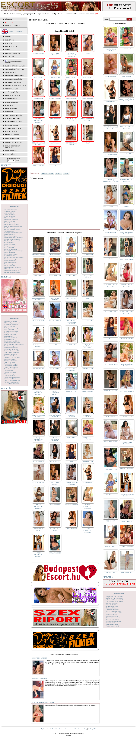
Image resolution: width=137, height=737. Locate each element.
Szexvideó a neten (39, 658)
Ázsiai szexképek (9, 216)
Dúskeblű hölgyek (13, 82)
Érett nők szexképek (10, 236)
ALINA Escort (55, 143)
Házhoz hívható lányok (15, 66)
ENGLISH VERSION (15, 31)
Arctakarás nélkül (13, 115)
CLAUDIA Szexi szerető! (71, 143)
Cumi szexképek (9, 231)
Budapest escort (12, 138)
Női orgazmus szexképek (11, 328)
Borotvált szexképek (10, 223)
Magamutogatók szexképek (12, 267)
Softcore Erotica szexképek (12, 351)
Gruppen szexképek (10, 246)
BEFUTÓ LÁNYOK (11, 46)
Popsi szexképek (9, 339)
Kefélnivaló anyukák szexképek (14, 257)
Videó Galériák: (119, 593)
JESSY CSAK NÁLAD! (71, 119)
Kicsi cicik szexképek (11, 259)
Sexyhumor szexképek (11, 349)
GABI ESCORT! (55, 119)
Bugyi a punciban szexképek (13, 226)
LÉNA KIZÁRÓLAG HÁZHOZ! (87, 119)
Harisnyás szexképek (10, 249)
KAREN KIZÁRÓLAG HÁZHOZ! (38, 554)
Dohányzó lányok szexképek (13, 232)
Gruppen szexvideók (112, 606)
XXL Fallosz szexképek (11, 383)
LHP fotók (9, 112)
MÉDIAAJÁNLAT (11, 154)
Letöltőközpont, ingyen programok (22, 14)
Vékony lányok (11, 89)
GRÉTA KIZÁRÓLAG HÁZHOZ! (87, 346)
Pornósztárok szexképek (11, 341)
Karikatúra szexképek (11, 254)
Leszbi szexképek (9, 265)
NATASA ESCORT (71, 275)
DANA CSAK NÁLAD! (87, 416)
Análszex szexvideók (112, 603)
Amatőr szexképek (10, 211)
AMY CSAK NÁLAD (55, 54)
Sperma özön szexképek (11, 352)
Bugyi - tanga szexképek (11, 224)
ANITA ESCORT (88, 98)
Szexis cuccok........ (39, 678)
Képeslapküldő (71, 14)
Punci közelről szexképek (12, 342)
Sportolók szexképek (10, 354)
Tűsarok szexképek (10, 379)
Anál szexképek (9, 213)
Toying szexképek (9, 375)
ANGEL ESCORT (38, 53)
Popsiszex (9, 105)
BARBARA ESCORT (38, 255)
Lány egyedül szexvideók (113, 611)
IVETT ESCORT (88, 461)
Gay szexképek (9, 242)
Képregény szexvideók (112, 609)
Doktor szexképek (9, 234)
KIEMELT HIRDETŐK (12, 53)
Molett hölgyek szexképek (12, 323)
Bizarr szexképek (9, 221)
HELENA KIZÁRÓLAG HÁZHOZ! (71, 54)
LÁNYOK (8, 36)
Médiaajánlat (92, 729)
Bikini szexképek (9, 218)
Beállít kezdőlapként (58, 729)
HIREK (58, 173)
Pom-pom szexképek (10, 337)
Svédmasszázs (11, 131)
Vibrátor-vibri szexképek (11, 382)
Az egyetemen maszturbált (44, 702)
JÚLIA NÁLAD (55, 461)
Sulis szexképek (9, 356)
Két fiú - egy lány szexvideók (114, 598)
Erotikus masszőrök (13, 79)
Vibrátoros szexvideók (112, 626)
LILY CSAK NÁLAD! (55, 298)
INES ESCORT (55, 255)
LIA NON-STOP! (87, 368)
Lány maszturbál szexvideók (114, 613)
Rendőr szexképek (9, 346)
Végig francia (11, 108)
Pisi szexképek (8, 336)
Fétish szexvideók (111, 604)
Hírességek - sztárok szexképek (13, 251)
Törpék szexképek (9, 374)
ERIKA (87, 53)
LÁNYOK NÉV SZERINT (13, 142)
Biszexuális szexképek (11, 219)
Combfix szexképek (10, 228)
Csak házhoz (10, 72)
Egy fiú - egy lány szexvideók (115, 596)
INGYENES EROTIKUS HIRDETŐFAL (13, 146)
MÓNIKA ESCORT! (71, 505)
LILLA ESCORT (88, 255)
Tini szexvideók (110, 622)
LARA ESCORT (71, 77)
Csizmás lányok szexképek (12, 229)
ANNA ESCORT (71, 98)
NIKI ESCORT (54, 505)
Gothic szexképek (9, 244)
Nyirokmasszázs (12, 135)
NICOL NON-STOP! (38, 320)
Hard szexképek (9, 247)
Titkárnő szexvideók (112, 624)
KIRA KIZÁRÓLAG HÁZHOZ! (38, 298)
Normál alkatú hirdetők (15, 85)
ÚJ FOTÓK (8, 43)
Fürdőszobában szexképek (12, 241)
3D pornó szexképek (10, 209)
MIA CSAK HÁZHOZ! (71, 416)
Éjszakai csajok (11, 125)
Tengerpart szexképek (11, 365)
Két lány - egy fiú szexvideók (114, 601)
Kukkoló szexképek (10, 260)
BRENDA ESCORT (39, 482)
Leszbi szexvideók (111, 614)
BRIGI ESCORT (55, 77)
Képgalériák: (14, 206)
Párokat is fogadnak (14, 118)
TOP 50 (7, 50)
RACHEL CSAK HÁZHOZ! (38, 345)
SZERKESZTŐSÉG (11, 151)
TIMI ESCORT (87, 77)
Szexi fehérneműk (12, 95)
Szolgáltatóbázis (57, 14)
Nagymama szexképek (11, 324)
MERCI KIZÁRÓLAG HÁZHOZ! (38, 392)
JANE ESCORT (38, 77)
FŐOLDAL (8, 19)
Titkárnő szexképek (10, 372)
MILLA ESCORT (87, 391)
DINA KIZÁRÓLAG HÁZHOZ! (55, 416)
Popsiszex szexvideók (112, 619)
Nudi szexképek (9, 329)
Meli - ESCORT (71, 298)
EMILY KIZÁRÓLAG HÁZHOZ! (38, 506)
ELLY (88, 143)
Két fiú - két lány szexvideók (114, 600)
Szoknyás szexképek (10, 360)
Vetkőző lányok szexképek (12, 380)
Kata (55, 165)
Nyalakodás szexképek (11, 331)
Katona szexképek (9, 255)
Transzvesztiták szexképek (12, 377)
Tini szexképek (9, 370)
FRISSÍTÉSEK (9, 56)
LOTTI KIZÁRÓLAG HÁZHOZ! (87, 530)
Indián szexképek (9, 252)
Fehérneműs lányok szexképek (13, 237)
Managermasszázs (13, 128)
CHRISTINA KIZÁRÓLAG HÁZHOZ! (38, 120)
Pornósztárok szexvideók (113, 621)
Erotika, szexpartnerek (87, 14)
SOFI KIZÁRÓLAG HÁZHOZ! (38, 416)
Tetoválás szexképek (10, 369)
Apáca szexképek (9, 214)
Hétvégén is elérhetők (14, 76)
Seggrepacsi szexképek (11, 347)
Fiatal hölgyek (11, 102)
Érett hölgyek (11, 99)
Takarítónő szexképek (11, 364)
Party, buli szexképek (10, 333)
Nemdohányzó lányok (14, 69)
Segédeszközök (11, 92)
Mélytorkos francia (13, 122)
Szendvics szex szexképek (12, 357)
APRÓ (66, 173)
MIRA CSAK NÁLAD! (88, 276)
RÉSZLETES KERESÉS (12, 25)
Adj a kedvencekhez (71, 729)
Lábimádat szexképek (11, 262)
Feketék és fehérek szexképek (13, 239)
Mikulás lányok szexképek (12, 272)
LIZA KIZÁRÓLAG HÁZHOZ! (38, 143)
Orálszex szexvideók (112, 616)
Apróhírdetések (43, 14)
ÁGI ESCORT (38, 98)
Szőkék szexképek (9, 359)
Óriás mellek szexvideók (113, 618)
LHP (6, 14)
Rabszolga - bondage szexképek (14, 344)
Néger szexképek (9, 326)
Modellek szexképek (10, 321)
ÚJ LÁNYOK (9, 40)
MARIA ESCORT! (55, 320)
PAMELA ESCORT (39, 165)
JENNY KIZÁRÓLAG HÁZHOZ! (55, 392)
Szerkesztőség (82, 729)
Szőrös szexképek (9, 362)
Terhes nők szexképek (11, 367)
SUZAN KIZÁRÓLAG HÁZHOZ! (55, 439)
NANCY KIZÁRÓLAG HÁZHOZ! (87, 506)
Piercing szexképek (10, 334)
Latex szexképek (9, 264)
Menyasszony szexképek (11, 270)
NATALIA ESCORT (55, 98)
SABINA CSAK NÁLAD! (88, 438)
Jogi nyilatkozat (46, 729)
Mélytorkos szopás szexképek (13, 269)
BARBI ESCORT (87, 320)
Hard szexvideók (111, 608)
